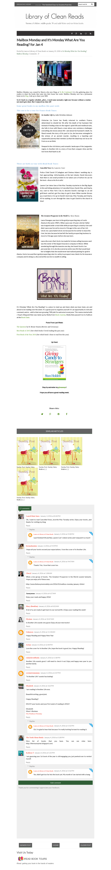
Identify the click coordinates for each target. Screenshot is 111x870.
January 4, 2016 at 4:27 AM (46, 593)
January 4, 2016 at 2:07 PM (50, 673)
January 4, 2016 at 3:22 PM (44, 686)
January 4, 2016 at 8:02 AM (49, 606)
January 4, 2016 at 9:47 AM (64, 561)
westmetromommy (33, 673)
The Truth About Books (35, 737)
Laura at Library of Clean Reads (43, 534)
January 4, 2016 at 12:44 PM (42, 645)
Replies (32, 529)
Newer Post (25, 845)
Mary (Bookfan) (32, 606)
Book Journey (60, 315)
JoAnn (28, 645)
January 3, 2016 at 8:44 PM (50, 516)
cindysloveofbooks (32, 658)
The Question (21, 327)
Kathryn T (30, 753)
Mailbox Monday (23, 54)
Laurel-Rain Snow (33, 516)
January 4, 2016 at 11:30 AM (44, 632)
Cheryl (28, 573)
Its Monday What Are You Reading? (74, 51)
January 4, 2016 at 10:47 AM (43, 619)
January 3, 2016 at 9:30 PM (64, 534)
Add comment (55, 783)
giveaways (62, 387)
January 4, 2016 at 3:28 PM (54, 737)
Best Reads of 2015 (23, 331)
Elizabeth (29, 686)
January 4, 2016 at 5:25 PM (45, 753)
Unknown (29, 632)
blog (26, 96)
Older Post (86, 845)
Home (56, 845)
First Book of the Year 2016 (26, 335)
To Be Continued (66, 92)
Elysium (29, 619)
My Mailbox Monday (34, 714)
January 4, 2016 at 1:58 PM (50, 658)
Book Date (25, 317)
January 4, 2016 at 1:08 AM (42, 573)
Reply (28, 525)
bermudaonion (31, 546)
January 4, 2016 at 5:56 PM (64, 726)
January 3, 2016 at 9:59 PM (48, 546)
